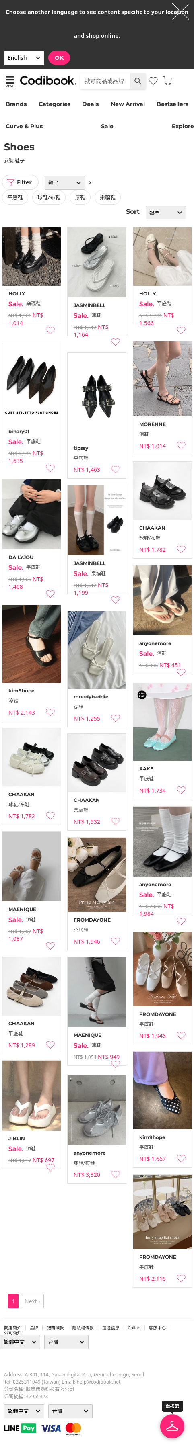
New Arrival (128, 104)
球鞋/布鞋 (48, 197)
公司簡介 (12, 1332)
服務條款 (55, 1328)
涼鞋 (80, 197)
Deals (90, 104)
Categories (54, 104)
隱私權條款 (83, 1328)
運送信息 (111, 1328)
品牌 (34, 1328)
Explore (183, 126)
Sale (107, 126)
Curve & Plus (24, 126)
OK (59, 57)
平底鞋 (15, 197)
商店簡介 (12, 1328)
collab (134, 1328)
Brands (16, 104)
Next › (32, 1301)
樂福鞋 (108, 197)
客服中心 (157, 1328)
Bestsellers (172, 104)
